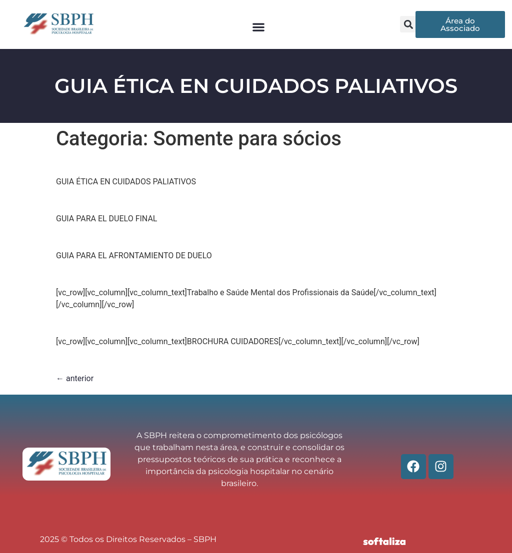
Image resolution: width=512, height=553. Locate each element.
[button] (258, 26)
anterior (75, 378)
